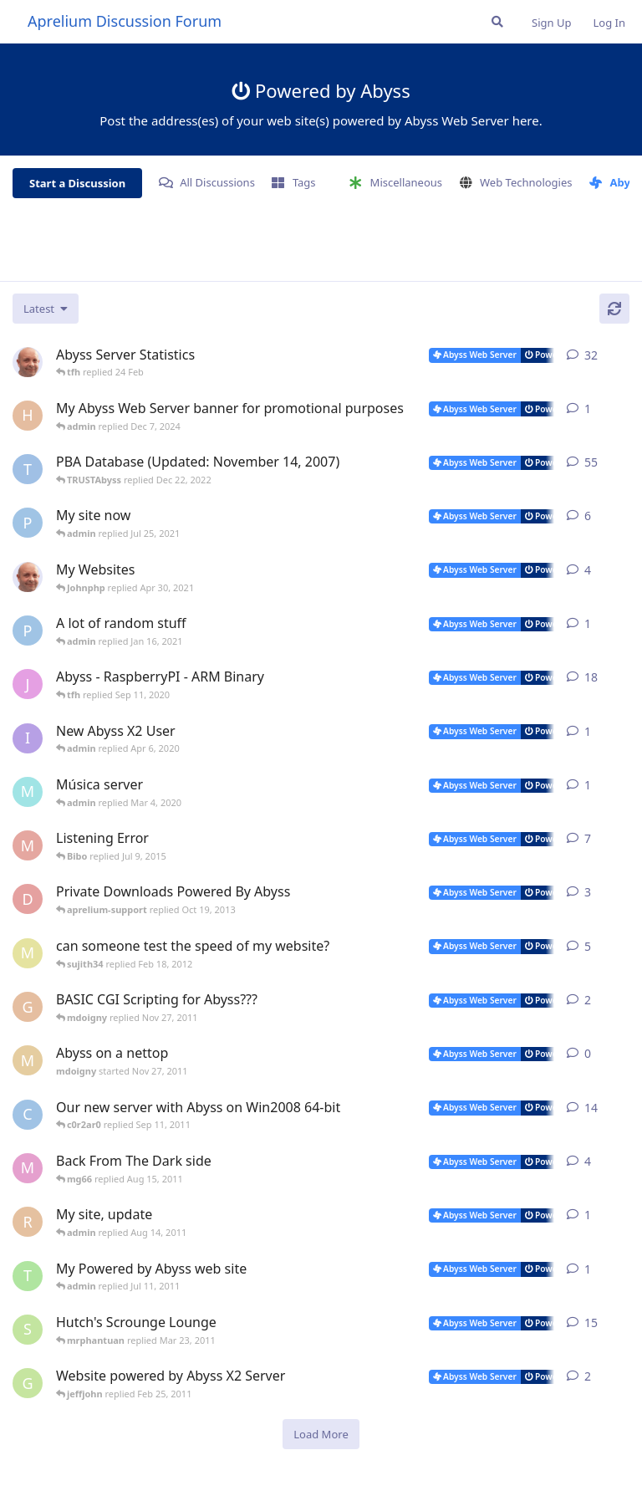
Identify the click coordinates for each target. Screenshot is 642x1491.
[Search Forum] (497, 22)
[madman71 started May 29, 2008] (28, 845)
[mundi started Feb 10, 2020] (28, 792)
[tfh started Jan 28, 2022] (28, 362)
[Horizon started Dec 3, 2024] (28, 416)
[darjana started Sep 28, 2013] (28, 899)
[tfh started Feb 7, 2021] (28, 577)
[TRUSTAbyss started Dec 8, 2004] (28, 469)
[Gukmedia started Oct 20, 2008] (28, 1383)
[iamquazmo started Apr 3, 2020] (28, 738)
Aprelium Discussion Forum (125, 21)
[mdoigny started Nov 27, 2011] (28, 1060)
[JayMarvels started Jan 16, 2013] (28, 684)
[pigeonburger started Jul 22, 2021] (28, 523)
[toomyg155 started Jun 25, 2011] (28, 1276)
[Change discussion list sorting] (46, 309)
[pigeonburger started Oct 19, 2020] (28, 630)
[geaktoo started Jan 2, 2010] (28, 1007)
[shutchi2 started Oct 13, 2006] (28, 1330)
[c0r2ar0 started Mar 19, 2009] (28, 1115)
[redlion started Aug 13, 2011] (28, 1222)
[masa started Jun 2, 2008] (28, 953)
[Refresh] (614, 309)
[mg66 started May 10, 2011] (28, 1168)
